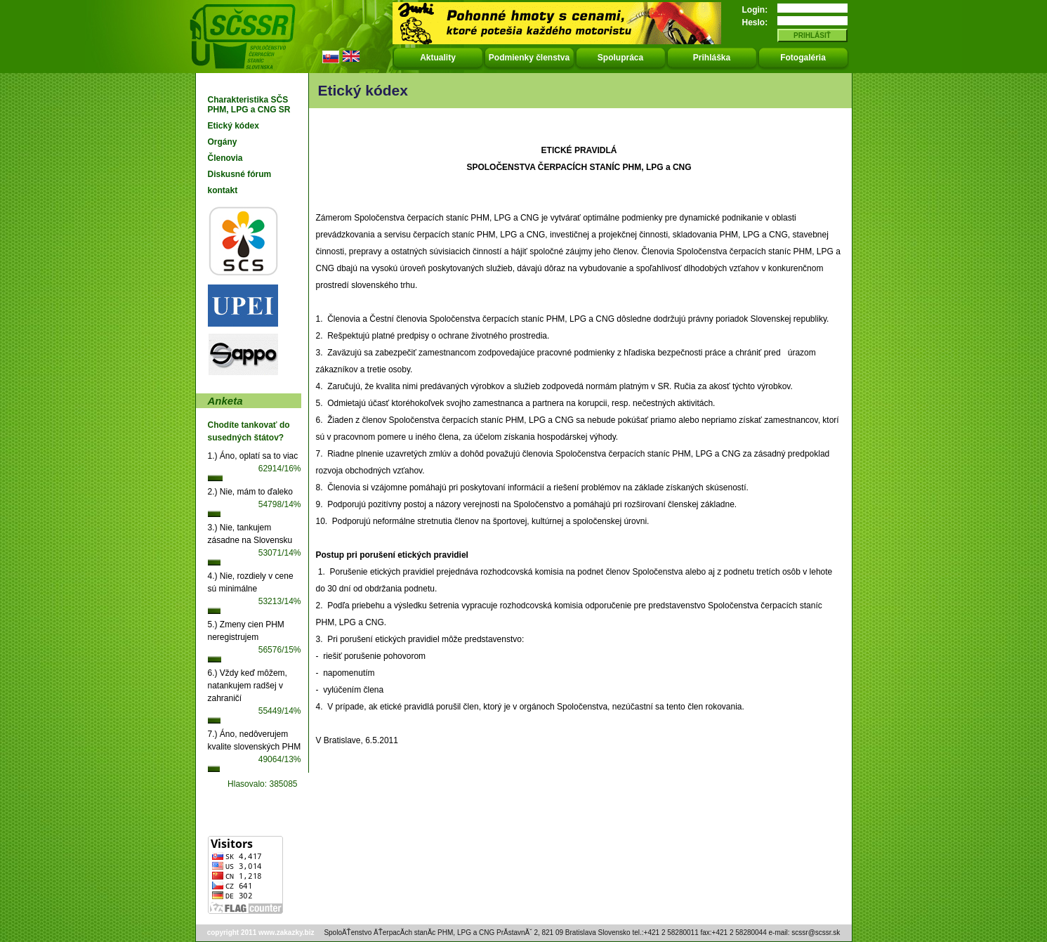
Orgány (222, 142)
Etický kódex (233, 126)
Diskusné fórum (240, 174)
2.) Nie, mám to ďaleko (250, 492)
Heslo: (755, 22)
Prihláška (711, 58)
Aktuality (438, 58)
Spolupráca (620, 58)
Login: (755, 10)
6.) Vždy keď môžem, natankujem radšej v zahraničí (247, 685)
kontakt (223, 190)
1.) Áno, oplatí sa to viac (253, 456)
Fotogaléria (803, 58)
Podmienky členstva (529, 58)
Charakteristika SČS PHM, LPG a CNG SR (249, 105)
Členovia (225, 158)
